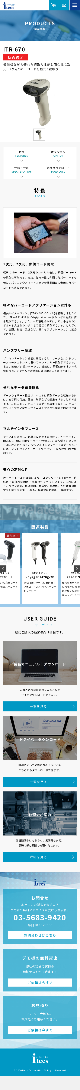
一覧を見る (38, 706)
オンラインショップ (54, 5)
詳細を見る (38, 857)
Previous (3, 568)
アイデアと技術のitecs (9, 5)
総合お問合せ (64, 5)
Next (77, 568)
